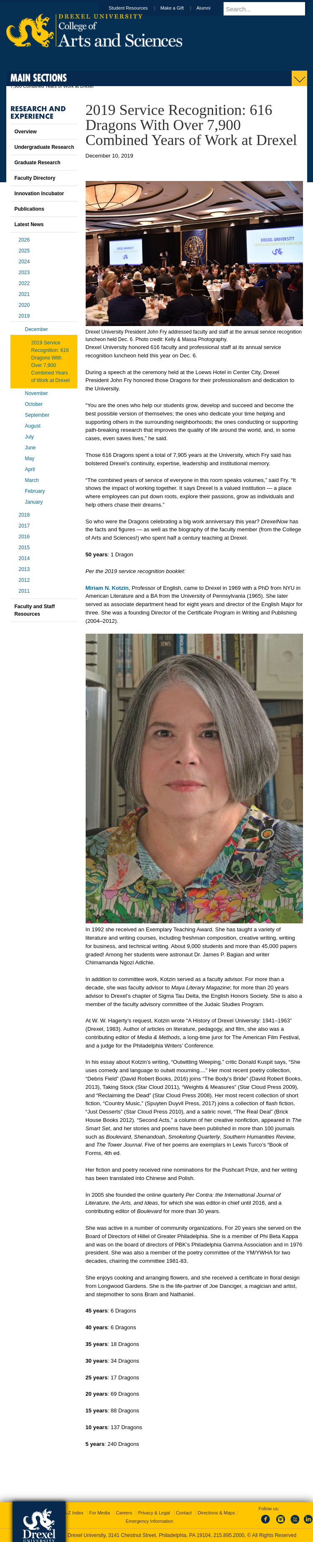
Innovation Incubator (39, 193)
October (34, 404)
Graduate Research (38, 163)
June (30, 448)
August (33, 426)
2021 (24, 294)
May (30, 458)
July (29, 437)
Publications (29, 209)
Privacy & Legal (154, 1512)
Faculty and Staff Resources (35, 610)
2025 (24, 251)
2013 (24, 569)
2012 (24, 580)
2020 (24, 305)
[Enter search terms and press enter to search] (269, 8)
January (34, 502)
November (36, 393)
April (30, 469)
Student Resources (136, 7)
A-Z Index (74, 1512)
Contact (184, 1512)
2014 (24, 558)
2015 (24, 548)
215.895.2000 (229, 1535)
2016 (24, 537)
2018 (24, 515)
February (35, 491)
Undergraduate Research (44, 147)
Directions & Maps (216, 1512)
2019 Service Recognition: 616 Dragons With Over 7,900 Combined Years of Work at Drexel (50, 361)
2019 (24, 316)
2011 (24, 591)
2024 (24, 262)
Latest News (29, 224)
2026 (24, 240)
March (32, 480)
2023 (24, 272)
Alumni (211, 7)
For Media (99, 1512)
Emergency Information (149, 1521)
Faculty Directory (35, 178)
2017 (24, 526)
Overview (26, 132)
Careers (124, 1512)
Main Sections (38, 77)
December (36, 329)
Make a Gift (180, 7)
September (37, 415)
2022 (24, 283)
